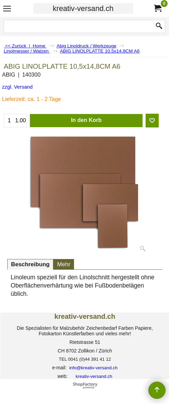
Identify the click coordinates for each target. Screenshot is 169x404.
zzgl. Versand (17, 87)
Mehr (63, 264)
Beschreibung (30, 264)
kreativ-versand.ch (83, 8)
